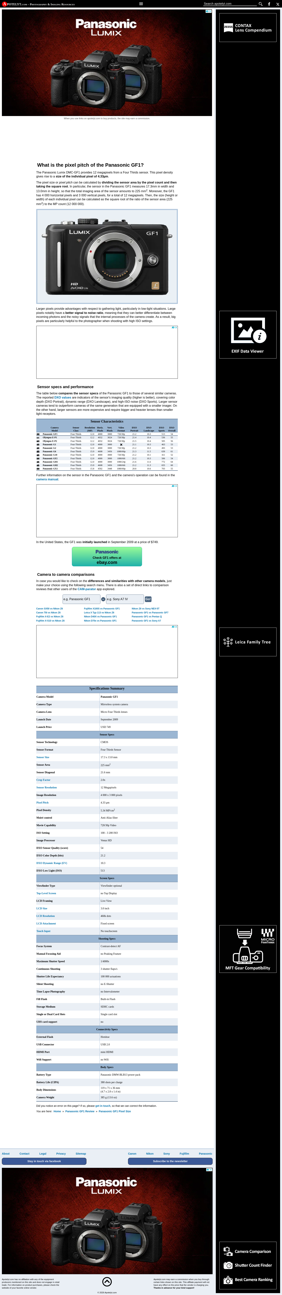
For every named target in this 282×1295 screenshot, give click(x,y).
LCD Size (42, 908)
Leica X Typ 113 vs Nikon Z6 (99, 612)
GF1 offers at (107, 556)
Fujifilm (184, 1153)
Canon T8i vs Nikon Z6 (48, 612)
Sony (166, 1153)
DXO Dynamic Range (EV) (52, 863)
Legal (42, 1153)
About (5, 1153)
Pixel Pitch (43, 802)
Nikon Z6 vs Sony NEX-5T (145, 608)
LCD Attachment (46, 923)
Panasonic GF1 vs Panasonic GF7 (150, 612)
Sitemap (81, 1153)
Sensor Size (43, 757)
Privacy (61, 1153)
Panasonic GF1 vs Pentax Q (147, 616)
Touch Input (43, 931)
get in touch (102, 1105)
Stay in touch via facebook (44, 1161)
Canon (132, 1153)
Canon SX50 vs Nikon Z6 (49, 608)
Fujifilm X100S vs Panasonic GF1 (102, 608)
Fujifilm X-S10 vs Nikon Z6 (50, 620)
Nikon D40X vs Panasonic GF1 (100, 616)
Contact (24, 1153)
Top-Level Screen (46, 893)
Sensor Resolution (47, 787)
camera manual (47, 479)
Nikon (150, 1153)
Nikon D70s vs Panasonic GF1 (100, 620)
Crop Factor (43, 780)
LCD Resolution (46, 916)
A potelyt (39, 4)
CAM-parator (87, 589)
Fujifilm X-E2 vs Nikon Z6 (49, 616)
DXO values (62, 397)
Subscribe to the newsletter (170, 1161)
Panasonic (205, 1153)
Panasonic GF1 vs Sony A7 (146, 620)
